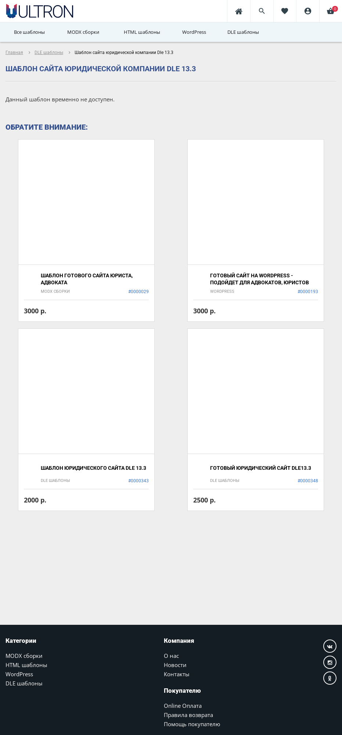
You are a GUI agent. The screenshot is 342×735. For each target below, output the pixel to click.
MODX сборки (24, 655)
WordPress (19, 674)
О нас (171, 655)
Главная (14, 52)
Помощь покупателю (192, 724)
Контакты (177, 674)
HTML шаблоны (26, 665)
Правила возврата (188, 714)
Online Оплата (183, 705)
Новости (175, 665)
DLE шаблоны (49, 52)
